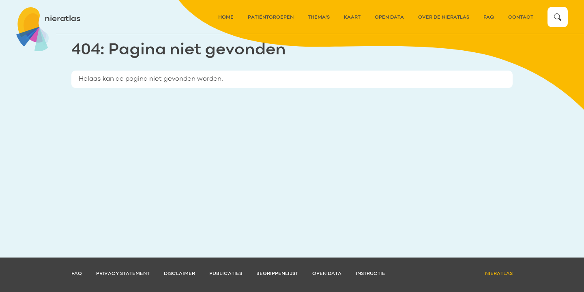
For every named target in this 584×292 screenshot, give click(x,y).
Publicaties (225, 273)
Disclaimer (179, 273)
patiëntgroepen (271, 17)
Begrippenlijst (277, 273)
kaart (352, 17)
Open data (389, 17)
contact (520, 17)
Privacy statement (123, 273)
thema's (319, 17)
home (226, 17)
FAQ (488, 17)
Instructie (370, 273)
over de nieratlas (443, 17)
